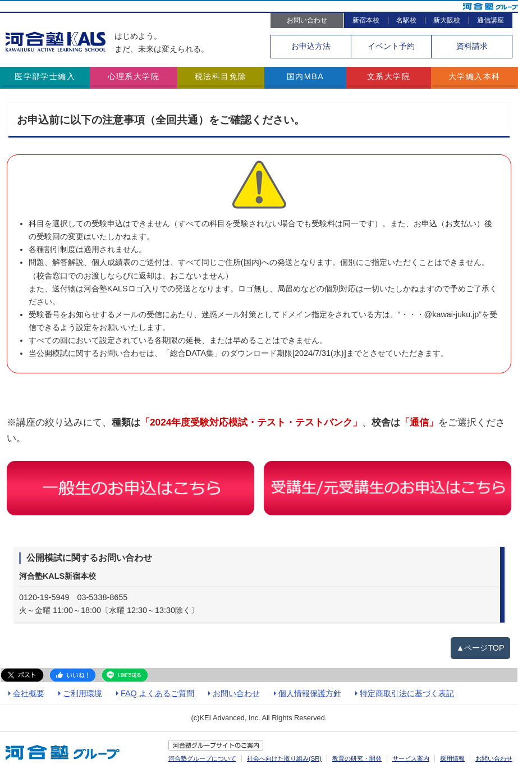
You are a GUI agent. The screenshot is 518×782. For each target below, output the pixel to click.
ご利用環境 (82, 693)
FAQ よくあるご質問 (157, 693)
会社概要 (28, 693)
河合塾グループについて (202, 758)
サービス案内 (410, 758)
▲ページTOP (480, 647)
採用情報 (452, 758)
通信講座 (490, 20)
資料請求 (472, 46)
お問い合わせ (307, 20)
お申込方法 (311, 46)
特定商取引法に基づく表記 (407, 693)
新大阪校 (446, 20)
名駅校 (406, 20)
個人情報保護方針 (309, 693)
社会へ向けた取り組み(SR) (284, 758)
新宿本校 (365, 20)
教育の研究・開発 (357, 758)
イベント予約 (391, 46)
